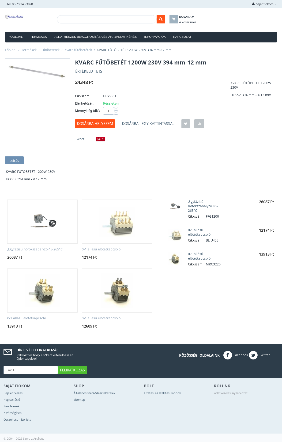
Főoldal (15, 36)
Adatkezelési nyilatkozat (231, 393)
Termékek (38, 36)
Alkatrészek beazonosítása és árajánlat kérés (95, 36)
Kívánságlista (13, 413)
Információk (155, 36)
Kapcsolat (182, 36)
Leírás (14, 160)
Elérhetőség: (84, 103)
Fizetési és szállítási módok (162, 393)
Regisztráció (12, 399)
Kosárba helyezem (95, 123)
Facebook (235, 355)
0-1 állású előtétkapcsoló (101, 249)
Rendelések (11, 406)
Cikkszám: (82, 96)
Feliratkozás (72, 370)
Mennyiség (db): (87, 110)
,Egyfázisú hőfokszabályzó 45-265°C (35, 249)
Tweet (79, 139)
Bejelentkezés (13, 393)
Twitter (259, 355)
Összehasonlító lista (17, 419)
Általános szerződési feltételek (94, 393)
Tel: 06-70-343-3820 (20, 4)
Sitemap (79, 399)
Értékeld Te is (88, 71)
